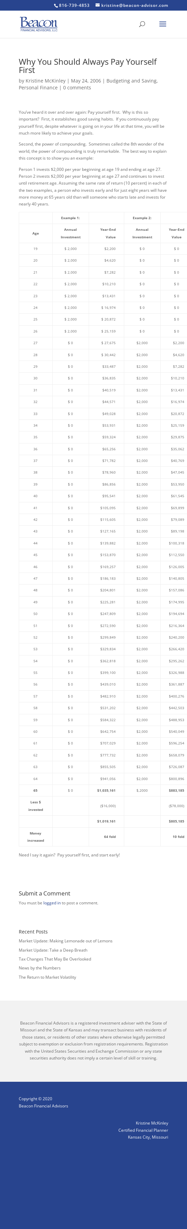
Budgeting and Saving (131, 80)
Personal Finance (38, 87)
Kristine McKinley (46, 80)
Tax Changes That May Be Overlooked (55, 959)
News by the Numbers (40, 968)
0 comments (77, 87)
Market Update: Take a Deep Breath (53, 950)
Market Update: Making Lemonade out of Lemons (66, 941)
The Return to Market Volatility (47, 977)
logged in (52, 903)
